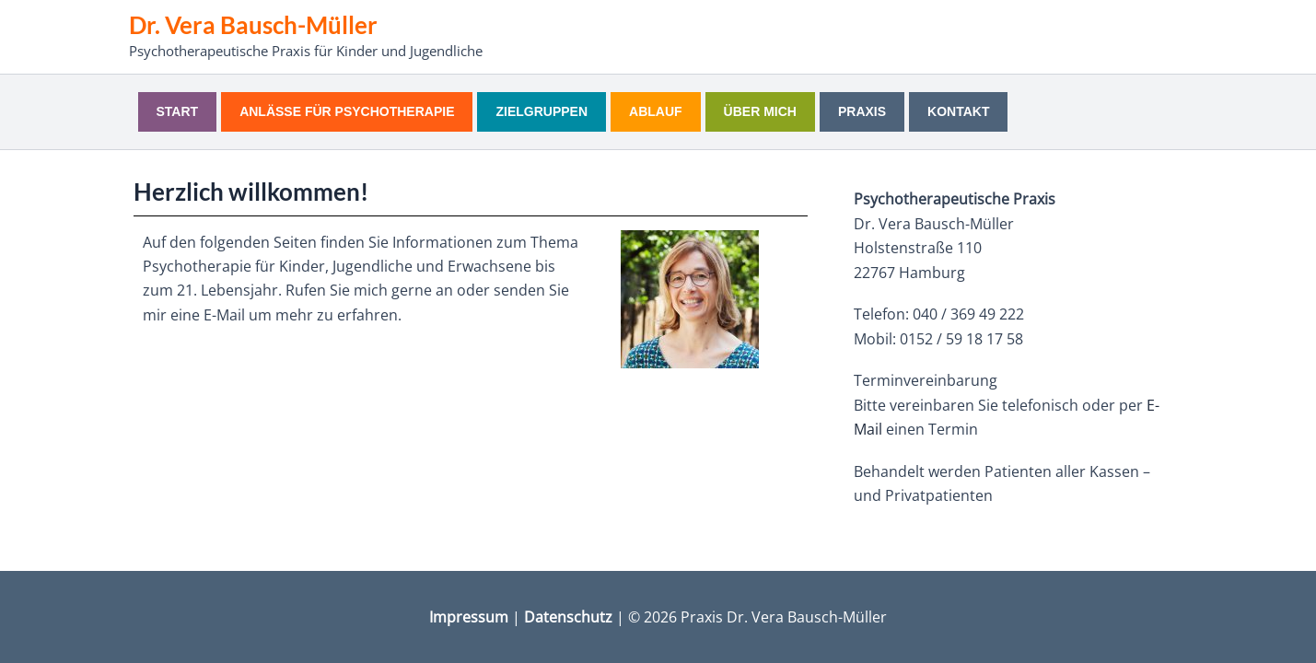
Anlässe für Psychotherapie (346, 111)
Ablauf (655, 111)
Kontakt (958, 111)
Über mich (760, 111)
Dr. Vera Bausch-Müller (253, 25)
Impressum (468, 617)
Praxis (862, 111)
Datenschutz (568, 617)
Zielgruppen (541, 111)
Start (178, 111)
